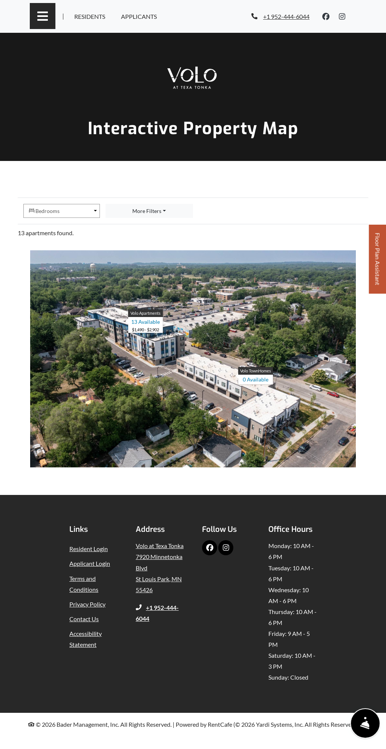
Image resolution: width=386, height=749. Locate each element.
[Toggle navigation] (42, 16)
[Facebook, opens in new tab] (326, 16)
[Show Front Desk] (365, 723)
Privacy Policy (87, 604)
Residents (91, 15)
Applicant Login (89, 563)
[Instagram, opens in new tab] (342, 16)
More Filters (146, 211)
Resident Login (88, 548)
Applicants (140, 15)
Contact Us (84, 618)
